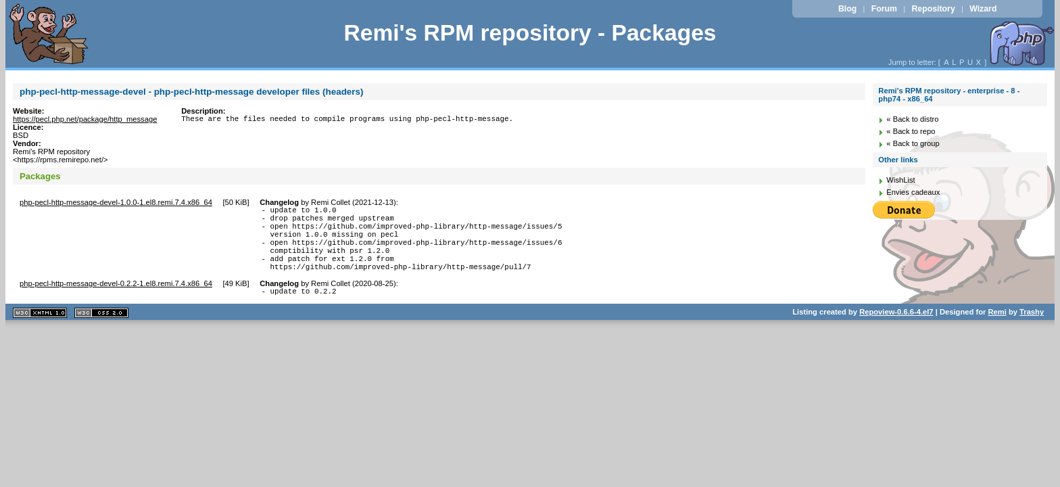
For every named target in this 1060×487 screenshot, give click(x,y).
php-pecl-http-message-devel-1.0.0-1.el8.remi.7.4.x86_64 (116, 202)
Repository (933, 9)
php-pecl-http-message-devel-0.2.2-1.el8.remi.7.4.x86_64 (116, 300)
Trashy (1031, 330)
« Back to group (912, 143)
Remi (997, 330)
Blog (847, 9)
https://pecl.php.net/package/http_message (85, 119)
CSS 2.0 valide (101, 331)
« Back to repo (910, 131)
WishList (900, 180)
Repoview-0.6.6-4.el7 (896, 330)
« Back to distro (912, 119)
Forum (884, 9)
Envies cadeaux (913, 192)
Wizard (982, 9)
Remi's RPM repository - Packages (529, 32)
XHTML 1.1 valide (40, 331)
